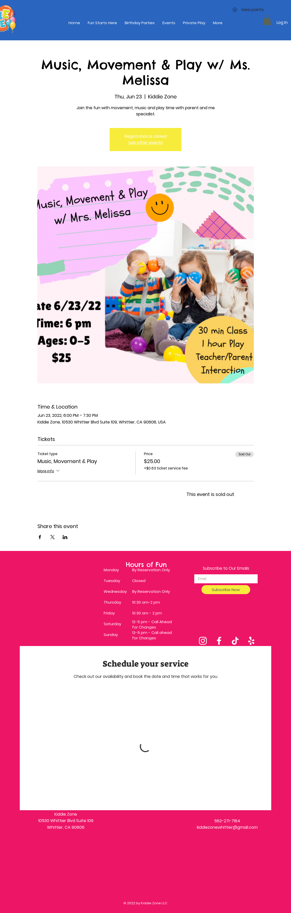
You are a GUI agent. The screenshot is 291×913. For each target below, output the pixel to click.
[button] (267, 20)
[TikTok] (235, 640)
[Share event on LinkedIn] (65, 537)
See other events (145, 142)
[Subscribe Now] (225, 589)
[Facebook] (219, 640)
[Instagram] (203, 640)
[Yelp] (251, 640)
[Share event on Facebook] (39, 537)
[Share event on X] (52, 537)
